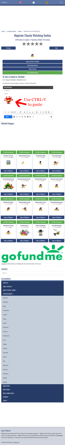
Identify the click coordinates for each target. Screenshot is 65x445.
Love (4, 340)
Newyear (5, 352)
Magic (20, 31)
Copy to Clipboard (8, 171)
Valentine (5, 373)
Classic (5, 314)
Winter (5, 378)
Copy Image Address (32, 65)
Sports (5, 357)
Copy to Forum (32, 69)
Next (56, 48)
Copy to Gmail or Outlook (32, 62)
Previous (8, 48)
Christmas (6, 310)
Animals (5, 298)
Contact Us (16, 442)
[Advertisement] (32, 17)
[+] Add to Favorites (8, 152)
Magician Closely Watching (32, 31)
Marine (5, 348)
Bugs (4, 306)
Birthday (5, 302)
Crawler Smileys (11, 31)
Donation (4, 263)
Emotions (5, 327)
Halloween (6, 335)
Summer (5, 369)
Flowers (5, 331)
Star (4, 361)
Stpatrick (5, 365)
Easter (5, 323)
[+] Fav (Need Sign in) (32, 73)
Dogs (4, 319)
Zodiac (5, 382)
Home (3, 31)
